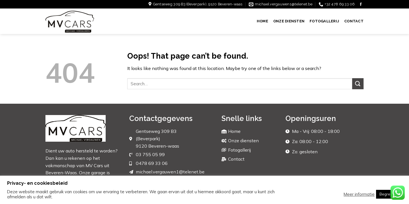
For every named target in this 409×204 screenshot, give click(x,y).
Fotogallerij (324, 21)
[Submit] (358, 83)
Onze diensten (288, 21)
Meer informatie (359, 194)
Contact (354, 21)
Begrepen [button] (388, 194)
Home (262, 21)
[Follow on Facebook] (360, 5)
